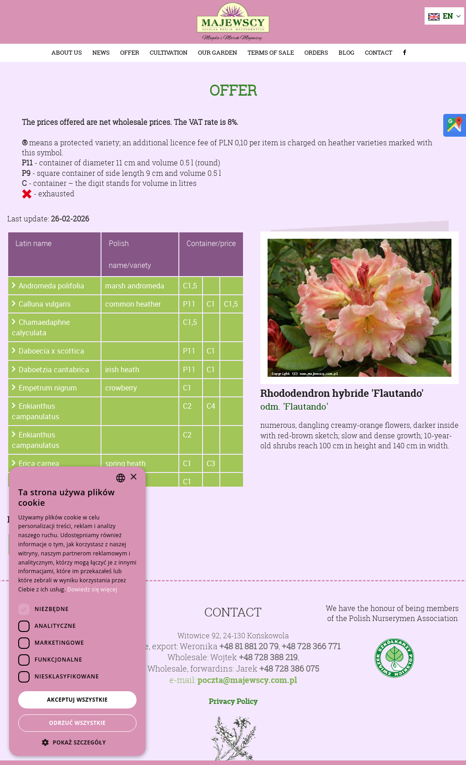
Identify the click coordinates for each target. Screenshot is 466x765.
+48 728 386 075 (289, 668)
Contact (378, 52)
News (101, 52)
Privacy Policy (233, 701)
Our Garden (217, 52)
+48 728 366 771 (311, 646)
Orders (316, 52)
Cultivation (168, 52)
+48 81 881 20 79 (249, 646)
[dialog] (77, 611)
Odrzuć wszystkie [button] (77, 723)
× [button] (133, 477)
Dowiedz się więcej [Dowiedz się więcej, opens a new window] (92, 589)
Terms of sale (271, 52)
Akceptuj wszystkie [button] (77, 699)
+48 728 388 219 (268, 657)
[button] (77, 742)
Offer (129, 52)
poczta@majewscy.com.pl (247, 680)
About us (66, 52)
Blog (347, 52)
